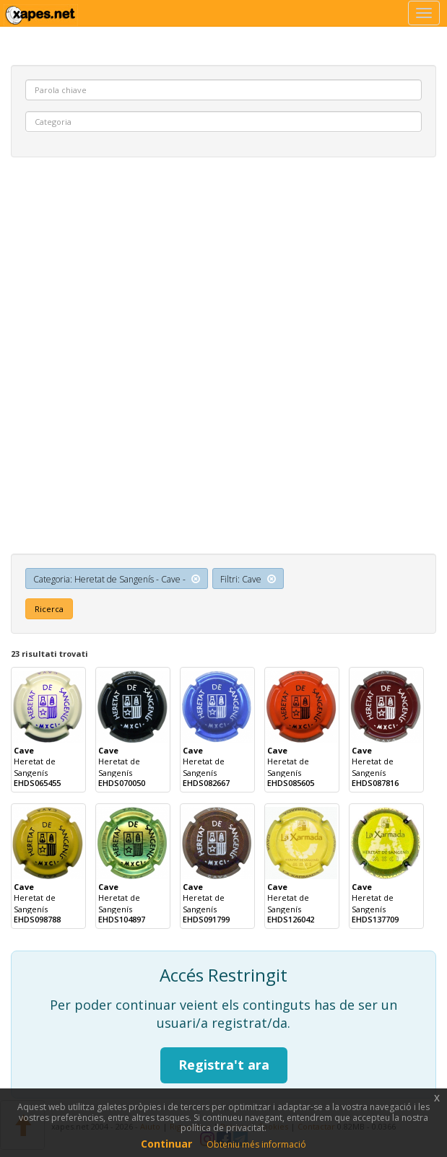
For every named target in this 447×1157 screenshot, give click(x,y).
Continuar (166, 1144)
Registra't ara (223, 1064)
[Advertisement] (223, 273)
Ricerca (49, 608)
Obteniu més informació (256, 1144)
